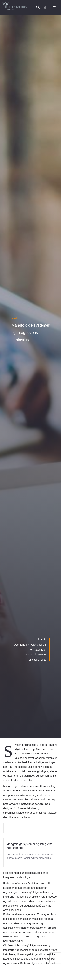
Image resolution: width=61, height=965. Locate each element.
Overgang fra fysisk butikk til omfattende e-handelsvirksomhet (30, 649)
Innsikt (15, 318)
